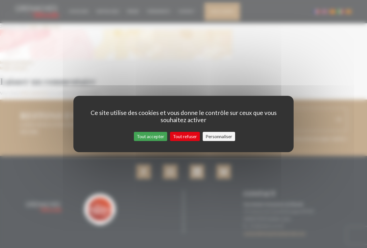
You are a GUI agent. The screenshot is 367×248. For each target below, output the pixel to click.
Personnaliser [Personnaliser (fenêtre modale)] (219, 136)
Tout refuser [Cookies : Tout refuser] (185, 136)
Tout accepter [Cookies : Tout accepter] (150, 136)
